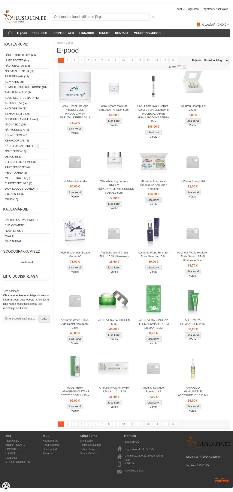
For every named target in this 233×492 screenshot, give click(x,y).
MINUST (104, 33)
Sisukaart (48, 453)
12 (140, 60)
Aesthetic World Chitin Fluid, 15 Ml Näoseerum (114, 254)
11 (131, 60)
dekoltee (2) (13, 156)
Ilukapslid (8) (14, 194)
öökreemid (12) (15, 151)
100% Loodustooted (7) (21, 188)
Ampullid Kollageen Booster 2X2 (153, 389)
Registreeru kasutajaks (215, 8)
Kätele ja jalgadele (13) (22, 145)
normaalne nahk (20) (19, 71)
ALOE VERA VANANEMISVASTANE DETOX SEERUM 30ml (75, 391)
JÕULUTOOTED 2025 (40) (20, 55)
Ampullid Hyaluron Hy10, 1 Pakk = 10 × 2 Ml (114, 389)
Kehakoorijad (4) (17, 140)
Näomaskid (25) (15, 124)
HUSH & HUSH (14, 230)
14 (156, 60)
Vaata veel (27, 262)
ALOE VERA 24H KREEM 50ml (114, 322)
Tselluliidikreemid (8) (20, 162)
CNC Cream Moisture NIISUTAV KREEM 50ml (114, 107)
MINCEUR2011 (14, 241)
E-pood (22, 33)
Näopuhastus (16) (17, 65)
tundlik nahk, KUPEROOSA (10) (26, 87)
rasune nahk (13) (17, 76)
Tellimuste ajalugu (90, 444)
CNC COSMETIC (15, 225)
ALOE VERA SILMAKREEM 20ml (192, 322)
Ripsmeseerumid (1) (18, 183)
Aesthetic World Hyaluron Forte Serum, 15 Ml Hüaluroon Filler (192, 256)
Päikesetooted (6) (17, 167)
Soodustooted (51, 444)
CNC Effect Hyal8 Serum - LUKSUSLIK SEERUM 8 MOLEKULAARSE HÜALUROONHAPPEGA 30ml (153, 113)
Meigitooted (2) (16, 172)
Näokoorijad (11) (17, 129)
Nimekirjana (179, 67)
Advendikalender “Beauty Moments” (74, 254)
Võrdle (75, 132)
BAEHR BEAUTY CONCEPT (21, 220)
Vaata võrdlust (88, 453)
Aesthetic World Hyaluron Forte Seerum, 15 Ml (153, 254)
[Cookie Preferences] (6, 486)
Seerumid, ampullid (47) (21, 119)
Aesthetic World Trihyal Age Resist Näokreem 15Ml (75, 323)
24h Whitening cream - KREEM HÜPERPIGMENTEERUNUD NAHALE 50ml (115, 187)
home (60, 42)
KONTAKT (122, 33)
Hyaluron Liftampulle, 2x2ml (193, 107)
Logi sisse (193, 8)
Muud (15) (11, 199)
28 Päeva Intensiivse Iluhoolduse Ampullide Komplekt (153, 185)
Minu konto (86, 440)
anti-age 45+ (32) (16, 108)
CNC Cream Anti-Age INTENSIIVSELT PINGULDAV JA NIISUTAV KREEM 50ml (75, 111)
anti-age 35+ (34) (16, 103)
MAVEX (9, 236)
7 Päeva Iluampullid (193, 181)
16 (173, 60)
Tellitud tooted (88, 449)
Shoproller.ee (222, 480)
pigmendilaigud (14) (19, 92)
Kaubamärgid (50, 440)
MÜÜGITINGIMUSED (147, 33)
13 (148, 60)
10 (123, 60)
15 (164, 60)
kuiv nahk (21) (14, 81)
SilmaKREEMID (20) (17, 113)
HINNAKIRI (86, 33)
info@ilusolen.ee (133, 470)
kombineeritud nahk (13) (22, 97)
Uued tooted (50, 449)
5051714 (129, 463)
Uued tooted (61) (17, 60)
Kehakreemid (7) (16, 135)
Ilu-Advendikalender (75, 181)
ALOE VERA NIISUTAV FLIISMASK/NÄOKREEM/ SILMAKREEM (153, 323)
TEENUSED (39, 33)
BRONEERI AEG (63, 33)
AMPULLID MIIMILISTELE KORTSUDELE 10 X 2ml (193, 391)
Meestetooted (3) (17, 178)
